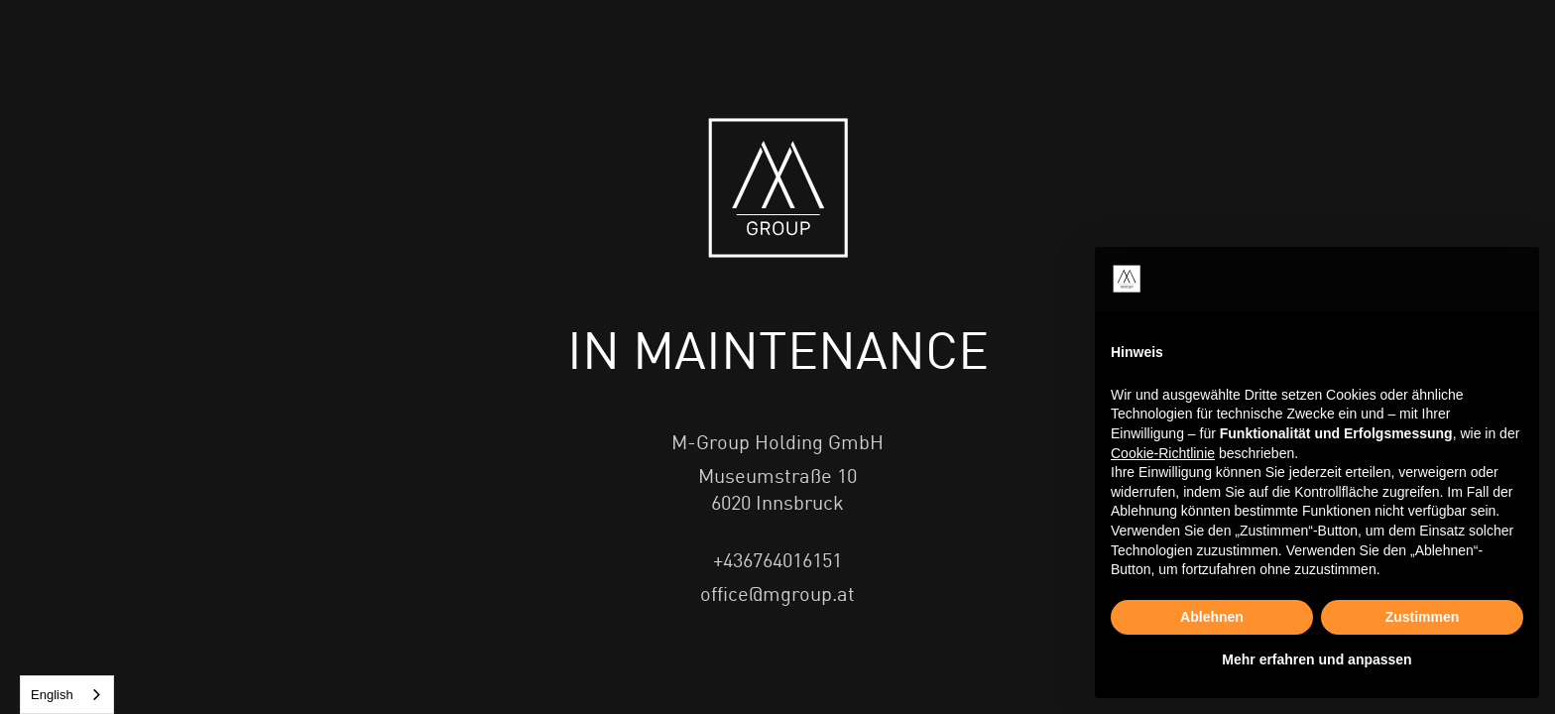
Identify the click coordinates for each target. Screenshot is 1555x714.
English (52, 694)
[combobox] (67, 694)
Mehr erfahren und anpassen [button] (1316, 659)
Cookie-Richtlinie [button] (1163, 453)
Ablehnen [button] (1212, 617)
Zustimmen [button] (1422, 617)
